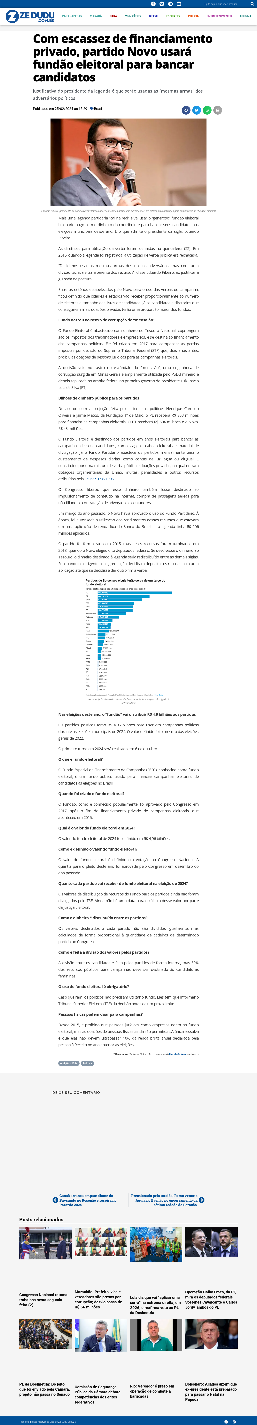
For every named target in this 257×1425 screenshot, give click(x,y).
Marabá (96, 16)
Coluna (245, 16)
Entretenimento (219, 16)
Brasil (153, 16)
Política (87, 1063)
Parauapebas (72, 16)
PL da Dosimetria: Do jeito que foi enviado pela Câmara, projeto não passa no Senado (44, 1389)
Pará (113, 16)
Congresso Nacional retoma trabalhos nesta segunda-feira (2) (43, 1299)
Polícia (193, 16)
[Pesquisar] (252, 4)
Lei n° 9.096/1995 (99, 479)
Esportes (173, 16)
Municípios (133, 16)
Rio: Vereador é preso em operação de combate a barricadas (152, 1391)
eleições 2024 (69, 1063)
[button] (186, 110)
